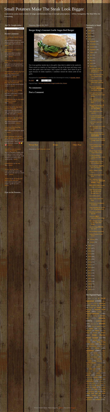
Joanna (7, 127)
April (91, 63)
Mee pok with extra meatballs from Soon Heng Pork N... (96, 70)
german (95, 340)
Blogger (73, 408)
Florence (95, 332)
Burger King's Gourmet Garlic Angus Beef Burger (96, 222)
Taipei (96, 389)
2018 (89, 256)
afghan (103, 301)
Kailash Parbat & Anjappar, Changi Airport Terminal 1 (97, 140)
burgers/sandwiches (56, 83)
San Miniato (100, 383)
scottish (87, 385)
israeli (87, 348)
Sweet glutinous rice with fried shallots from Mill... (96, 146)
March (92, 66)
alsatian (95, 303)
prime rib (99, 379)
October (92, 47)
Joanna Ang (8, 37)
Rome (87, 383)
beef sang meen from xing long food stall (14, 72)
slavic (92, 385)
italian (97, 348)
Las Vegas (96, 355)
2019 (89, 254)
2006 (89, 289)
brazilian (100, 311)
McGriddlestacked (94, 196)
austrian (91, 307)
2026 (89, 30)
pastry (88, 375)
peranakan (99, 375)
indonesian (102, 344)
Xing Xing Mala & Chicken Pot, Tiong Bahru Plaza (97, 208)
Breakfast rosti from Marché (95, 212)
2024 (89, 36)
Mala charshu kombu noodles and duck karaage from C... (95, 191)
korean (95, 353)
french (103, 332)
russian (93, 383)
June (91, 58)
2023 (89, 39)
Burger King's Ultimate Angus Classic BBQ (96, 151)
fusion (87, 340)
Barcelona (88, 309)
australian (102, 305)
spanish (99, 385)
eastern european (100, 326)
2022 (89, 245)
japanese (90, 350)
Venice (101, 397)
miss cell (92, 369)
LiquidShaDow (9, 49)
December (93, 41)
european (88, 330)
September (93, 49)
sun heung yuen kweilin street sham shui (13, 179)
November (93, 44)
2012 (89, 273)
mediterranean (91, 363)
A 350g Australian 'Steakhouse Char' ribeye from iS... (97, 156)
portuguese (90, 379)
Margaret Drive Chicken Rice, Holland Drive (96, 162)
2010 (89, 278)
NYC (94, 371)
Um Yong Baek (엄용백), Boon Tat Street (96, 166)
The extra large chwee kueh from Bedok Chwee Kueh (97, 128)
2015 (89, 264)
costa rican (93, 323)
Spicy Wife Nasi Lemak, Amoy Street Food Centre (96, 76)
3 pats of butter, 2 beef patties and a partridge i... (96, 82)
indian (92, 344)
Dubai (93, 326)
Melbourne (89, 365)
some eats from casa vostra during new (14, 137)
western (98, 399)
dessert (102, 323)
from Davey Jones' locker (95, 336)
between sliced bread (44, 83)
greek (101, 340)
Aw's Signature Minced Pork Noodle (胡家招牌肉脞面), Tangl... (97, 180)
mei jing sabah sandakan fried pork (14, 100)
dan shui (17, 163)
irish (102, 346)
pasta (98, 373)
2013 (89, 270)
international (92, 346)
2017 (89, 259)
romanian (101, 381)
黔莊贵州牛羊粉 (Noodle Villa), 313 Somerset (97, 186)
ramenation (90, 381)
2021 (89, 248)
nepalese (103, 369)
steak (94, 387)
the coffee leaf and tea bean (95, 392)
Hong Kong (101, 342)
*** (93, 298)
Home (55, 145)
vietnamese (89, 399)
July (91, 55)
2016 (89, 262)
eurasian (100, 328)
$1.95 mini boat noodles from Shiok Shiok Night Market (97, 94)
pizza (96, 377)
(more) (6, 45)
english (91, 328)
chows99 (7, 149)
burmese (88, 316)
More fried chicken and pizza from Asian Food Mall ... (96, 100)
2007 (89, 287)
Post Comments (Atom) (43, 149)
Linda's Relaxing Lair (11, 136)
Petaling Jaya (89, 377)
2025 (89, 33)
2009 (89, 281)
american (102, 303)
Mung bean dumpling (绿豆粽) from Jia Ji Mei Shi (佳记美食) (96, 106)
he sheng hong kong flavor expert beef (13, 91)
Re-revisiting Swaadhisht (96, 231)
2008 (89, 284)
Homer (65, 83)
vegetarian (89, 397)
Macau (103, 358)
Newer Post (33, 145)
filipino (97, 330)
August (92, 52)
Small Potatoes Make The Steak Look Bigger (44, 9)
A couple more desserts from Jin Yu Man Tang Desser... (96, 117)
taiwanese (91, 391)
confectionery (100, 321)
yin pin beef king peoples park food (13, 118)
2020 (89, 251)
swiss (89, 389)
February (92, 239)
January (92, 242)
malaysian (99, 361)
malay (90, 361)
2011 (89, 275)
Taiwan (103, 389)
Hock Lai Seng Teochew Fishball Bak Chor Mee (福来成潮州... (96, 134)
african (89, 303)
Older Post (77, 145)
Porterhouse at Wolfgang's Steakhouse (96, 204)
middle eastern (100, 367)
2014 (89, 267)
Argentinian (94, 305)
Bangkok (99, 307)
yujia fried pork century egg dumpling (13, 150)
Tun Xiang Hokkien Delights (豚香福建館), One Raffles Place (97, 88)
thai (99, 391)
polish (104, 377)
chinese (101, 318)
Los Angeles (97, 359)
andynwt (60, 408)
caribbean (95, 315)
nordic (89, 371)
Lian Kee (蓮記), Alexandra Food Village (97, 217)
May (91, 60)
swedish (103, 387)
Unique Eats (96, 395)
